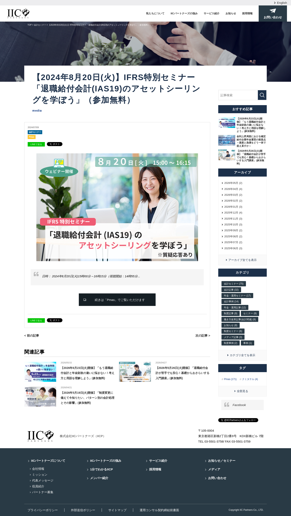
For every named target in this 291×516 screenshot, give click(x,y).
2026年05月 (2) (233, 182)
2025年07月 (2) (233, 242)
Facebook (239, 405)
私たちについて (155, 13)
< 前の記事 (31, 335)
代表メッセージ (42, 480)
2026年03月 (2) (233, 194)
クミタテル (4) (250, 379)
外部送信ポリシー (83, 510)
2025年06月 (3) (233, 248)
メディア (214, 469)
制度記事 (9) (230, 313)
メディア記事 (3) (233, 337)
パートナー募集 (42, 492)
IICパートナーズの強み (184, 13)
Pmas (31, 137)
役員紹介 (38, 486)
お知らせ (231, 13)
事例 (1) (247, 343)
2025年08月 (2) (233, 236)
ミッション (39, 474)
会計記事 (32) (231, 289)
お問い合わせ (217, 478)
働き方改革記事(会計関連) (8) (240, 319)
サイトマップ (117, 510)
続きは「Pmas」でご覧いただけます (120, 299)
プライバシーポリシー (42, 510)
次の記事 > (202, 335)
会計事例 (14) (231, 301)
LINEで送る (36, 144)
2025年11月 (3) (233, 218)
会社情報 (38, 468)
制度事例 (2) (230, 343)
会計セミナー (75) (234, 283)
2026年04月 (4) (233, 188)
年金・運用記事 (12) (235, 307)
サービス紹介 (211, 13)
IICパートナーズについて (48, 460)
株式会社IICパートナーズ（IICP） (83, 436)
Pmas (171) (230, 379)
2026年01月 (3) (233, 206)
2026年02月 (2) (233, 200)
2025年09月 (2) (233, 230)
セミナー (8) (250, 313)
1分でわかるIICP (101, 469)
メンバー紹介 (99, 478)
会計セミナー (35, 132)
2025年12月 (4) (233, 212)
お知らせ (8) (230, 325)
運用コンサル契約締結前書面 (159, 510)
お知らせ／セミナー (221, 460)
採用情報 (247, 13)
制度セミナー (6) (233, 331)
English (282, 2)
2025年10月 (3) (233, 224)
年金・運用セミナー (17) (237, 295)
